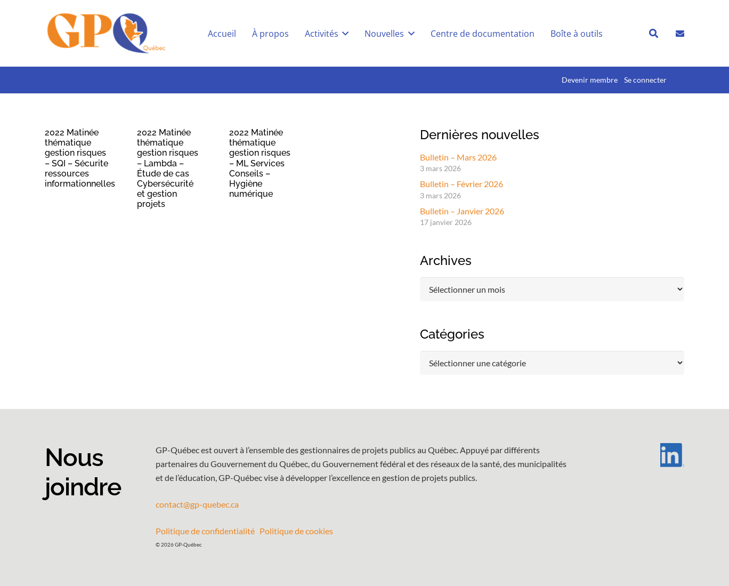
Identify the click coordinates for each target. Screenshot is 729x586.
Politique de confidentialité (205, 531)
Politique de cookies (296, 531)
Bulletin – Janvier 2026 (462, 211)
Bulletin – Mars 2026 (458, 157)
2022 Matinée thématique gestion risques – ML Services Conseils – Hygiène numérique (259, 163)
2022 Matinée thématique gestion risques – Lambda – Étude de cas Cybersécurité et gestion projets (167, 168)
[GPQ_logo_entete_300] (106, 33)
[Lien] (680, 33)
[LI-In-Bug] (641, 455)
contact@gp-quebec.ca (197, 504)
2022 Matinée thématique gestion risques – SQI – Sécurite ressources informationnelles (80, 158)
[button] (343, 33)
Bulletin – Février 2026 (461, 184)
